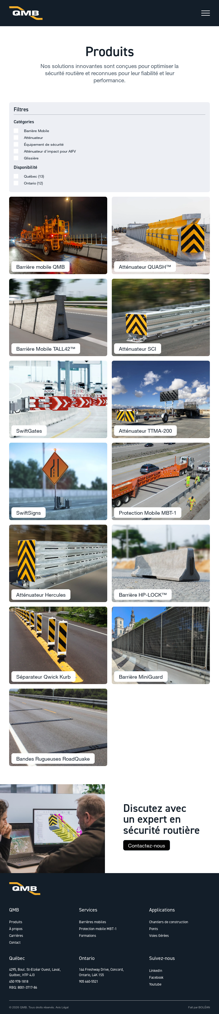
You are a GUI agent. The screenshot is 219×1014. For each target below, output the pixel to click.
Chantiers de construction (168, 922)
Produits (15, 922)
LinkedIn (155, 970)
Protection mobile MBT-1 (98, 929)
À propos (16, 929)
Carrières (16, 935)
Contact (15, 942)
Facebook (156, 977)
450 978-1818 (18, 981)
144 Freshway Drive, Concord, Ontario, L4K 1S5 (101, 972)
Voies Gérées (159, 935)
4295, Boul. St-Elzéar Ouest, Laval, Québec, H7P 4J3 (35, 972)
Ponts (153, 929)
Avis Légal (62, 1007)
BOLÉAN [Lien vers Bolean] (204, 1007)
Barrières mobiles (92, 922)
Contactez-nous (146, 848)
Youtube (155, 984)
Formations (87, 935)
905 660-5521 (88, 981)
